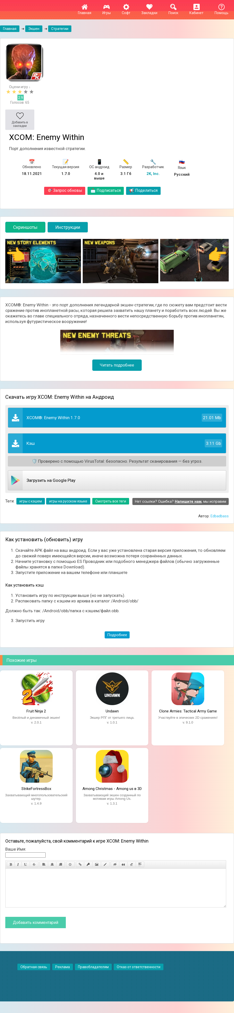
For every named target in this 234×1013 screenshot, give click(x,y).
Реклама (62, 974)
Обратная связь (33, 974)
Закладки (149, 11)
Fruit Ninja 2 (36, 711)
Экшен (33, 29)
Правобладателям (93, 974)
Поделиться (143, 190)
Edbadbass (220, 516)
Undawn (112, 711)
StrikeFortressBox (36, 788)
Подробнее (117, 635)
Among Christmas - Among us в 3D (112, 788)
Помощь (221, 11)
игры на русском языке (68, 501)
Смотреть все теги (110, 501)
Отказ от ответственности (138, 974)
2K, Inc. (153, 173)
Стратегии (59, 29)
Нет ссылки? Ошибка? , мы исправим (180, 501)
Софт (126, 11)
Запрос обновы (64, 190)
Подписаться (106, 190)
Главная (84, 11)
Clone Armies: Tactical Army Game (188, 711)
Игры (106, 11)
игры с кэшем (30, 501)
